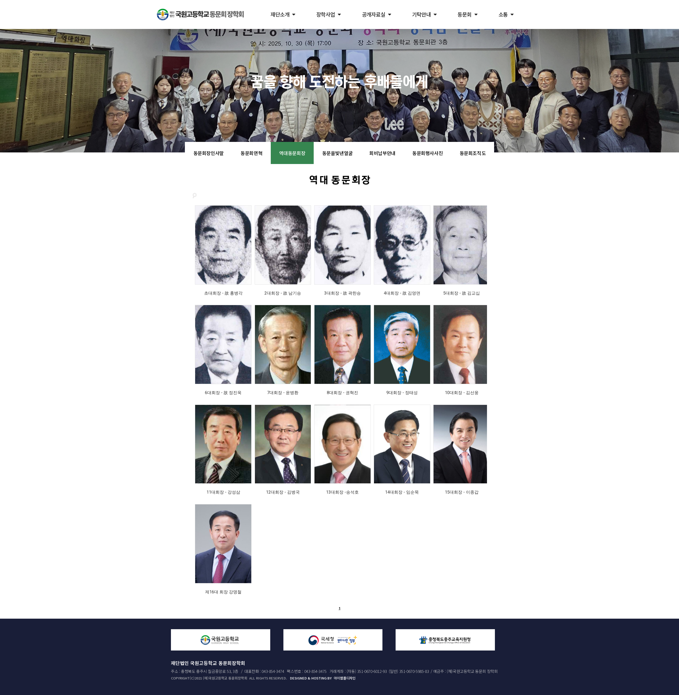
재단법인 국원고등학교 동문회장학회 (208, 662)
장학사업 (328, 14)
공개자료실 (376, 14)
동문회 (467, 14)
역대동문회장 (292, 153)
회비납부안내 (382, 153)
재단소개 (282, 14)
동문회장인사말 (208, 153)
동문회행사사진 (427, 153)
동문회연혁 (251, 153)
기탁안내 (424, 14)
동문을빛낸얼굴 (337, 153)
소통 (506, 14)
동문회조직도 (473, 153)
